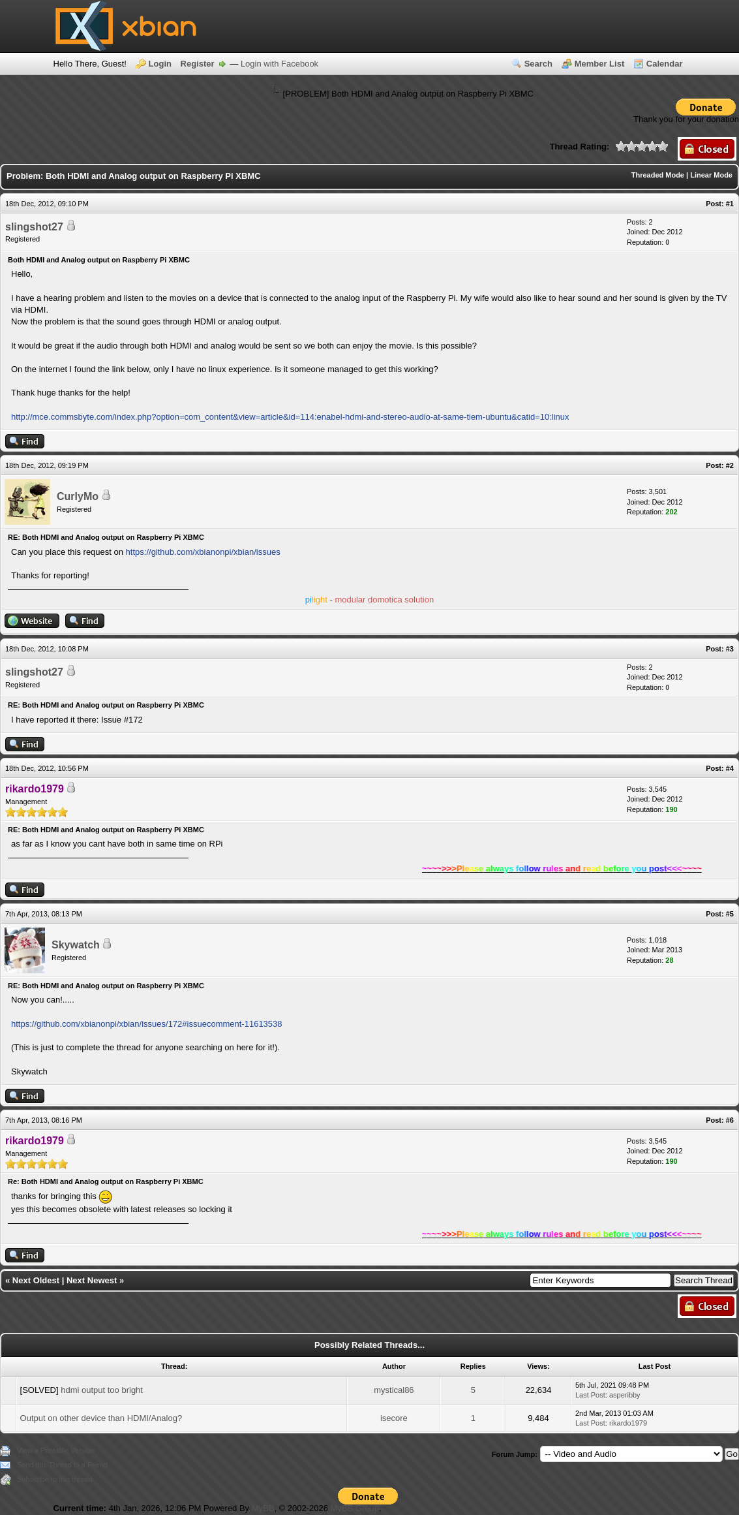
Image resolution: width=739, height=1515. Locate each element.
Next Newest (92, 1280)
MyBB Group (355, 1508)
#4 (730, 768)
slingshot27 (34, 226)
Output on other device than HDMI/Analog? (101, 1418)
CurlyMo (77, 496)
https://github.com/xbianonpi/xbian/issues (203, 552)
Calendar (664, 64)
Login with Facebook (279, 64)
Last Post (590, 1395)
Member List (600, 64)
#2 (730, 465)
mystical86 (394, 1390)
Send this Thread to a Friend (62, 1465)
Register (198, 64)
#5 (730, 914)
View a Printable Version (56, 1450)
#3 (730, 649)
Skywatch (76, 944)
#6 (730, 1120)
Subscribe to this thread (55, 1479)
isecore (394, 1418)
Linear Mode (711, 175)
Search (538, 64)
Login (160, 64)
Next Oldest (35, 1280)
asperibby (625, 1395)
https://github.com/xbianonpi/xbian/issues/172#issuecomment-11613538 (146, 1024)
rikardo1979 (628, 1423)
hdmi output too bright (102, 1390)
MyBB (263, 1508)
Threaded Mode (657, 175)
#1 (730, 204)
